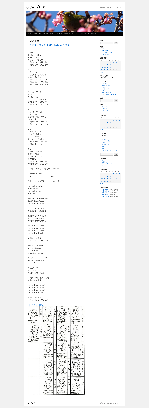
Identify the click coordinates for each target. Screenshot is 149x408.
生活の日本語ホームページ (109, 94)
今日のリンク (105, 189)
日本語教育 (75, 33)
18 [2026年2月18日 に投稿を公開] (110, 67)
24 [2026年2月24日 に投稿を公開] (107, 70)
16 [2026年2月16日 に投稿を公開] (104, 67)
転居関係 (93, 33)
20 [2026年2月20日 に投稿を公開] (116, 67)
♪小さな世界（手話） (36, 305)
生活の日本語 (85, 33)
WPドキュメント (106, 89)
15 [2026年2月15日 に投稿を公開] (102, 67)
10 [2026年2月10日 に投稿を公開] (107, 65)
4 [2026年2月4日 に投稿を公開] (110, 62)
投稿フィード (105, 50)
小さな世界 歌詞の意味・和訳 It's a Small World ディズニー (49, 45)
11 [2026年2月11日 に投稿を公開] (110, 65)
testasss (104, 91)
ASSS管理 (105, 83)
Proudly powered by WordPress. (110, 403)
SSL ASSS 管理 (106, 85)
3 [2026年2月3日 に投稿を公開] (107, 62)
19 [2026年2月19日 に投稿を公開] (113, 67)
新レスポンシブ (106, 92)
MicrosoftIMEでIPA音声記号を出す (44, 33)
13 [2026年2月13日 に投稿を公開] (116, 65)
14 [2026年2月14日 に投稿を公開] (119, 65)
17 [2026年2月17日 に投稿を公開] (107, 67)
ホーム (30, 33)
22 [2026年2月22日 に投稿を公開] (102, 70)
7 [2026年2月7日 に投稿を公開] (119, 62)
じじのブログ (35, 7)
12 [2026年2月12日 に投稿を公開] (113, 65)
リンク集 (59, 33)
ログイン (104, 48)
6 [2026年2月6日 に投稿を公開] (116, 62)
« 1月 (101, 72)
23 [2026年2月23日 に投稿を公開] (104, 70)
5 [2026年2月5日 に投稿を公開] (113, 62)
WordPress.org (105, 54)
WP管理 (104, 87)
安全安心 (67, 33)
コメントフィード (107, 52)
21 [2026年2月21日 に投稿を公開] (119, 67)
